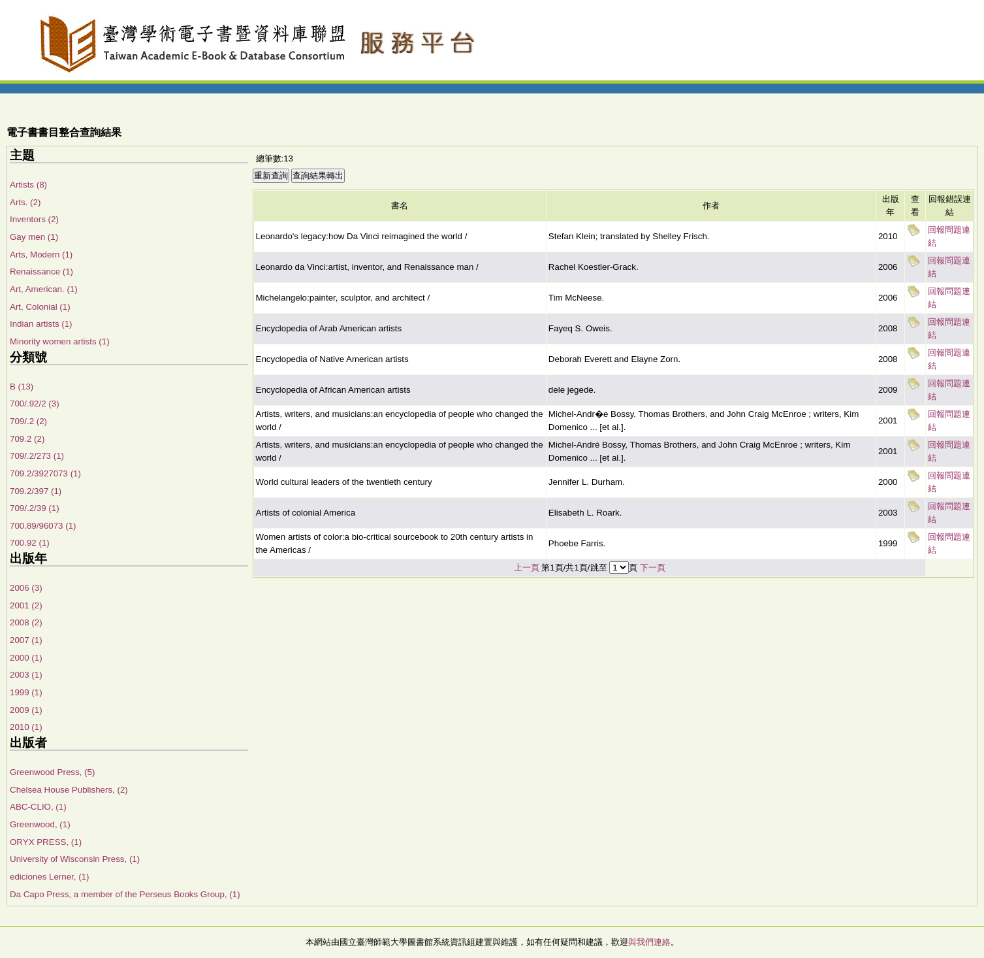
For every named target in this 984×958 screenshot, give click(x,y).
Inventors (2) (34, 219)
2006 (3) (26, 588)
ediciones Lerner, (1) (49, 877)
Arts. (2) (25, 202)
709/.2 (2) (28, 421)
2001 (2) (26, 605)
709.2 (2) (27, 439)
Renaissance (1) (41, 271)
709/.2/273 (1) (37, 456)
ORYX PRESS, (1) (46, 842)
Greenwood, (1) (40, 824)
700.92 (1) (30, 543)
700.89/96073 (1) (43, 526)
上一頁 (526, 567)
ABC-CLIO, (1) (38, 807)
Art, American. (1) (44, 289)
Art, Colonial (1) (40, 307)
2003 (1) (26, 675)
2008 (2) (26, 622)
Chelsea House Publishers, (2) (69, 790)
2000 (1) (26, 658)
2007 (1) (26, 640)
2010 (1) (26, 727)
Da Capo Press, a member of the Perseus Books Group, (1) (125, 894)
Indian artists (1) (41, 324)
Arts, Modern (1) (41, 254)
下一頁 (652, 567)
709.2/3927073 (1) (45, 473)
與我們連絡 (649, 942)
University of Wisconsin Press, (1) (75, 859)
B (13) (21, 386)
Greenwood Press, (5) (52, 772)
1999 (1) (26, 692)
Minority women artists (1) (60, 341)
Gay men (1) (34, 237)
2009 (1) (26, 710)
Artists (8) (28, 185)
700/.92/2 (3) (34, 403)
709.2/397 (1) (35, 491)
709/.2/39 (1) (34, 508)
